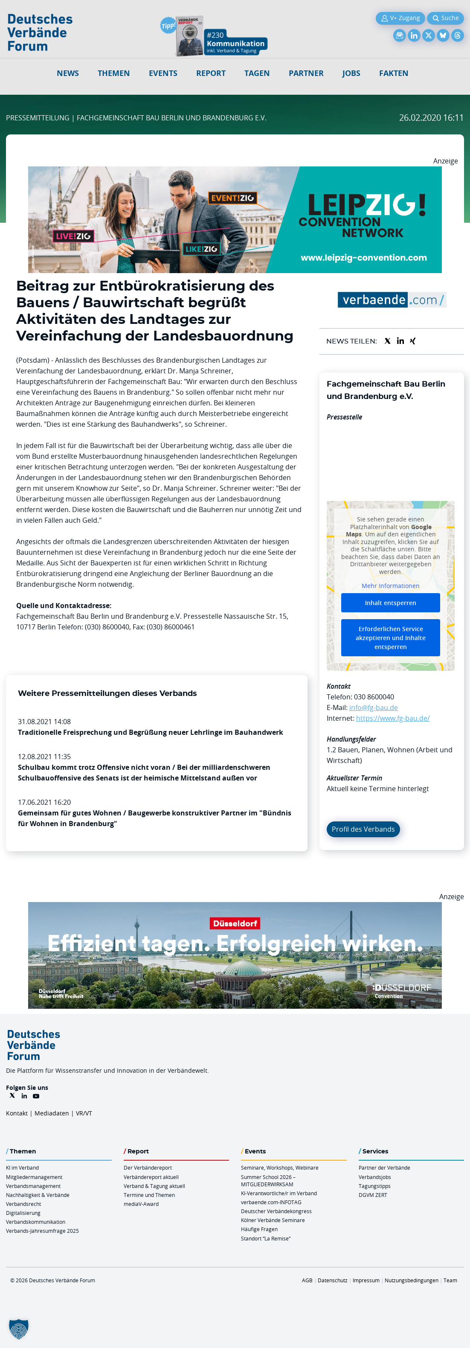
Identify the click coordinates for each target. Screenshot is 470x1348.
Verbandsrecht (23, 1203)
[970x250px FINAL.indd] (235, 171)
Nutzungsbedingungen (411, 1280)
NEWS (68, 73)
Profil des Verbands (363, 829)
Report (211, 73)
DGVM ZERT (373, 1194)
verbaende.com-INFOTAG (271, 1202)
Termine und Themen (149, 1194)
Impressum (366, 1280)
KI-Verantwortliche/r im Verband (279, 1193)
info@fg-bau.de (373, 707)
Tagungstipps (375, 1185)
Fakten (394, 73)
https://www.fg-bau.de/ (393, 718)
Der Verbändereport (148, 1167)
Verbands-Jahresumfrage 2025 (42, 1230)
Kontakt (17, 1113)
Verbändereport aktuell (151, 1176)
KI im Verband (22, 1167)
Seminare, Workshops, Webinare (280, 1167)
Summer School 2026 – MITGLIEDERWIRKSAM (268, 1180)
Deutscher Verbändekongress (276, 1211)
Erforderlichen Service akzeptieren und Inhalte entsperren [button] (391, 638)
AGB (307, 1280)
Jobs (351, 73)
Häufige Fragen (259, 1229)
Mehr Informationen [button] (391, 586)
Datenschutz (333, 1280)
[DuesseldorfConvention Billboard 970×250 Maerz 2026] (235, 907)
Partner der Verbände (384, 1167)
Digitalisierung (23, 1212)
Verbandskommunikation (35, 1221)
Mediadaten (52, 1113)
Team (450, 1280)
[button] (19, 1329)
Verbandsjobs (375, 1176)
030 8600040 (374, 697)
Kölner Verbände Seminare (273, 1220)
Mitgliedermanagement (34, 1176)
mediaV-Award (141, 1203)
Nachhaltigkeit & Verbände (38, 1194)
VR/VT (84, 1113)
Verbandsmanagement (33, 1185)
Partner (306, 73)
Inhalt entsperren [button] (390, 603)
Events (163, 73)
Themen (114, 73)
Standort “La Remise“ (265, 1238)
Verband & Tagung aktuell (154, 1185)
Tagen (257, 73)
